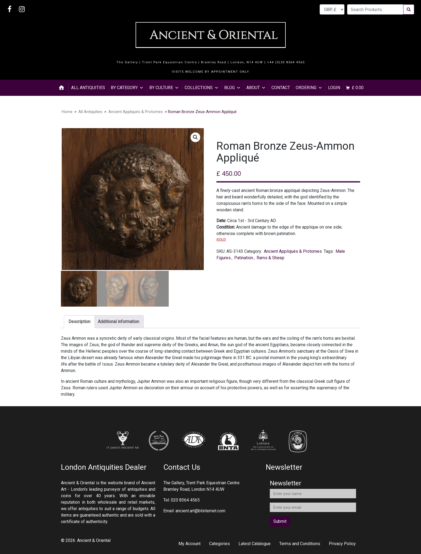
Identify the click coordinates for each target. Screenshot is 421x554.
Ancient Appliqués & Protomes (135, 111)
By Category (127, 87)
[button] (195, 137)
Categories (219, 543)
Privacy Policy (342, 543)
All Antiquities (88, 87)
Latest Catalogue (255, 543)
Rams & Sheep (270, 257)
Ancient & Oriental (94, 540)
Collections (202, 87)
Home (67, 111)
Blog (232, 87)
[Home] (61, 87)
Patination (243, 257)
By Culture (164, 87)
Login (334, 87)
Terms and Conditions (299, 543)
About (256, 87)
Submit (280, 521)
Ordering (309, 87)
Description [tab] (79, 321)
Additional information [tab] (118, 321)
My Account (189, 543)
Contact (280, 87)
